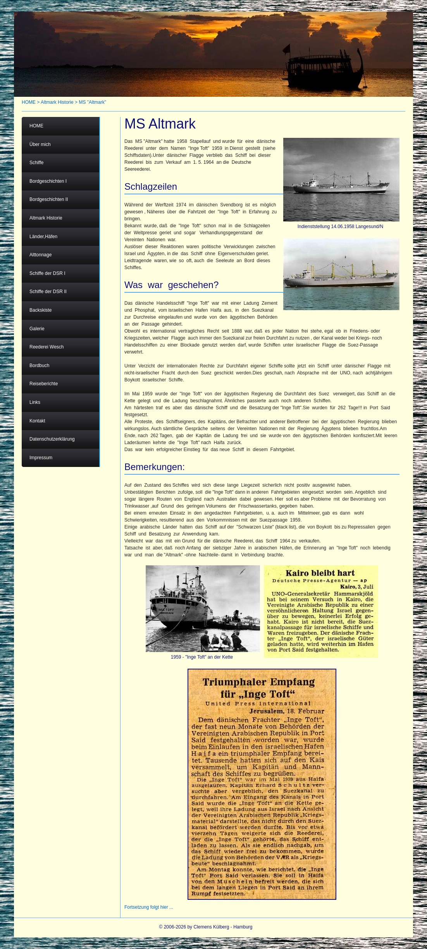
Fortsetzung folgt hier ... (148, 907)
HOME (29, 102)
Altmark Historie (57, 102)
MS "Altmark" (92, 102)
